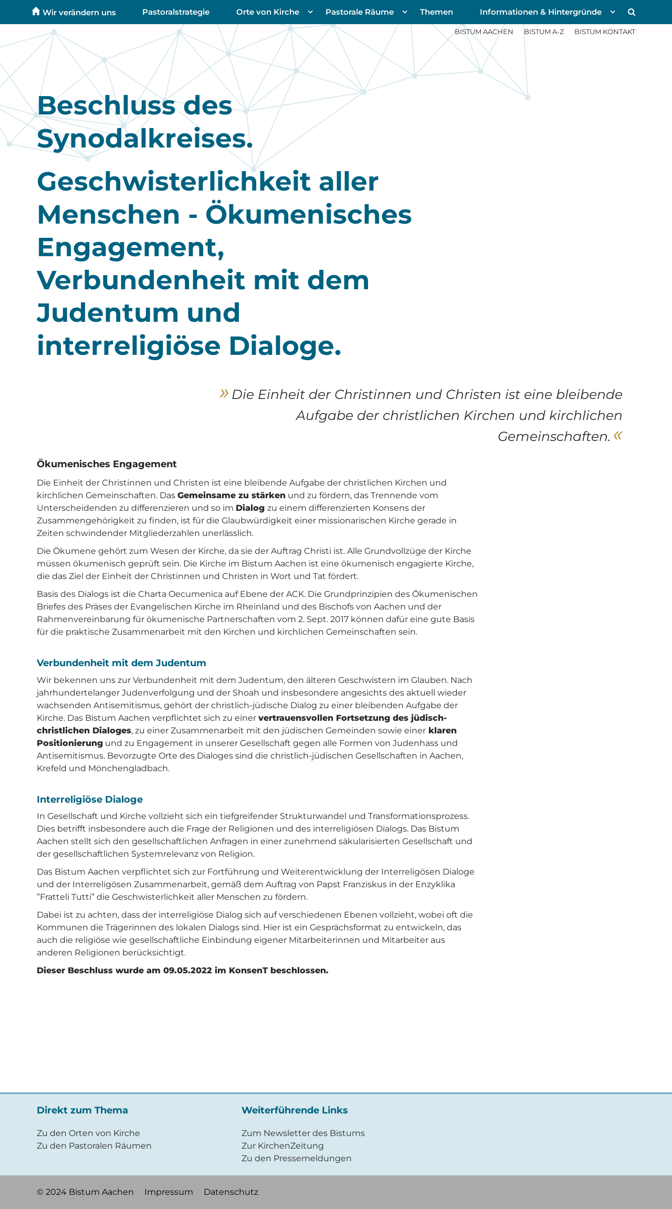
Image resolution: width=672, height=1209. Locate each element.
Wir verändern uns (79, 12)
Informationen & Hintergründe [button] (541, 12)
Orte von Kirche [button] (267, 12)
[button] (630, 12)
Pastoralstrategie (175, 12)
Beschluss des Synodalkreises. (145, 121)
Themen (436, 12)
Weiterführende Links (295, 1110)
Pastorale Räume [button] (360, 12)
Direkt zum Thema (82, 1110)
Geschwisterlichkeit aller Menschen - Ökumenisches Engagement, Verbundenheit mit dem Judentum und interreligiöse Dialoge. (224, 263)
